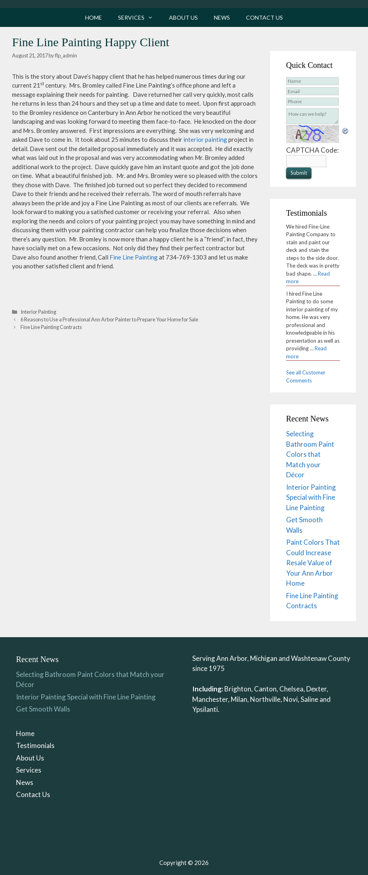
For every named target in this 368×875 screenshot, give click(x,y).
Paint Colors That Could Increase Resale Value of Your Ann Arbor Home (313, 562)
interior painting (205, 139)
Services (139, 17)
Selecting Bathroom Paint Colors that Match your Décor (310, 454)
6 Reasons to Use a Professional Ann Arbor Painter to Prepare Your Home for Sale (109, 319)
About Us (183, 17)
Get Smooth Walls (43, 709)
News (222, 17)
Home (93, 17)
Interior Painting (38, 312)
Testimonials (35, 745)
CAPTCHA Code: (312, 150)
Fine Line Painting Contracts (51, 327)
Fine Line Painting (134, 257)
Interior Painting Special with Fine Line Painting (311, 497)
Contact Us (264, 17)
